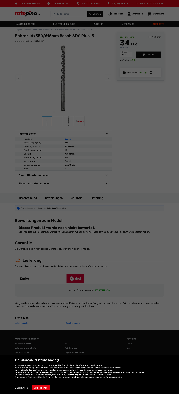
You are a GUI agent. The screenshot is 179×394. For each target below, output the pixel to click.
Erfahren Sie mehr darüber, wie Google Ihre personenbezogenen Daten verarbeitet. (84, 377)
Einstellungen (21, 388)
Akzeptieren (40, 388)
